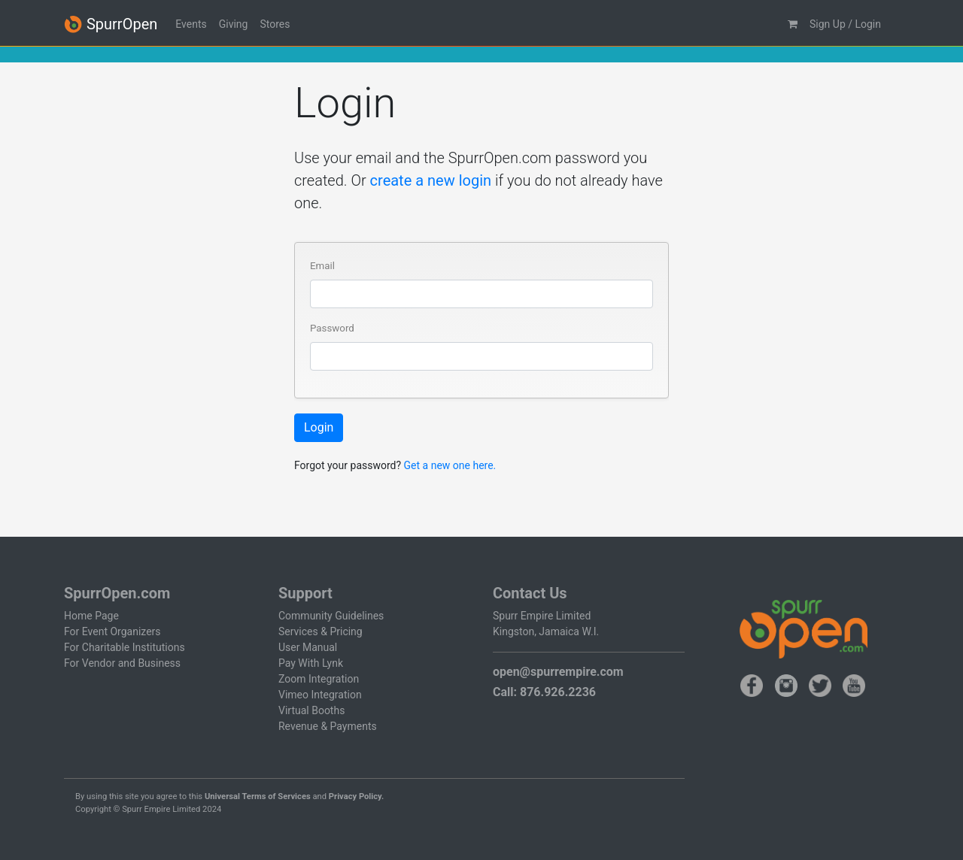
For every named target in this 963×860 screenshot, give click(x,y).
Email (322, 265)
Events (190, 24)
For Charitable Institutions (124, 647)
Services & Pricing (320, 631)
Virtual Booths (311, 710)
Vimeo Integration (320, 695)
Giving (233, 24)
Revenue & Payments (327, 726)
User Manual (307, 647)
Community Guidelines (331, 616)
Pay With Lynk (310, 663)
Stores (275, 24)
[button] (793, 24)
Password (332, 328)
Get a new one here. (450, 465)
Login (318, 427)
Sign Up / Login (845, 24)
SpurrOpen (110, 24)
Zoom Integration (318, 679)
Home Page (91, 616)
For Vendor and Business (122, 663)
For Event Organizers (112, 631)
